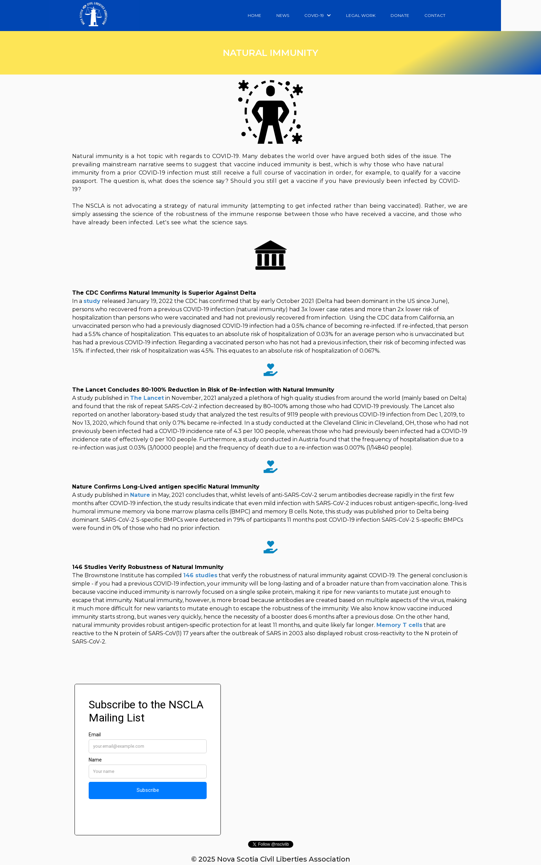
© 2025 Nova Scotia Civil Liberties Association (270, 859)
